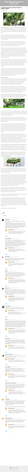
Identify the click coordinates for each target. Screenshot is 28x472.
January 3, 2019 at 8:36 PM (19, 278)
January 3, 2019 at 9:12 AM (16, 238)
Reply (6, 236)
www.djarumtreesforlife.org (15, 108)
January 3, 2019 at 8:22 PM (12, 319)
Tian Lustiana (7, 306)
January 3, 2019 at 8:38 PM (19, 328)
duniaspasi (7, 219)
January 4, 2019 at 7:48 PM (19, 408)
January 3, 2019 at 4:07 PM (14, 256)
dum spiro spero (11, 229)
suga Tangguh (7, 366)
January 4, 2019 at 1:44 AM (15, 366)
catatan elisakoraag (8, 354)
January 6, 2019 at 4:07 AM (19, 424)
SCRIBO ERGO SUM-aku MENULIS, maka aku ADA (14, 2)
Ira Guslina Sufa (8, 238)
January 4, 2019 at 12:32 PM (14, 399)
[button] (26, 8)
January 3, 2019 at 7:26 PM (15, 306)
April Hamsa (7, 338)
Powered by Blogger (14, 467)
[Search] (26, 2)
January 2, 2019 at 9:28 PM (14, 219)
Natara (6, 270)
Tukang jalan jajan (8, 418)
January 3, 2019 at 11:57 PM (14, 338)
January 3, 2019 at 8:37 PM (19, 296)
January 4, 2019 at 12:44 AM (19, 345)
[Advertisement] (14, 456)
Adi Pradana (7, 256)
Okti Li (6, 319)
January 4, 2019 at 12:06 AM (17, 354)
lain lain (4, 215)
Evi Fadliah (7, 399)
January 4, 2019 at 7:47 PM (19, 390)
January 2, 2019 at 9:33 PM (19, 229)
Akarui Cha (7, 288)
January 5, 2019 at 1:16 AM (16, 418)
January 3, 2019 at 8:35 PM (19, 247)
